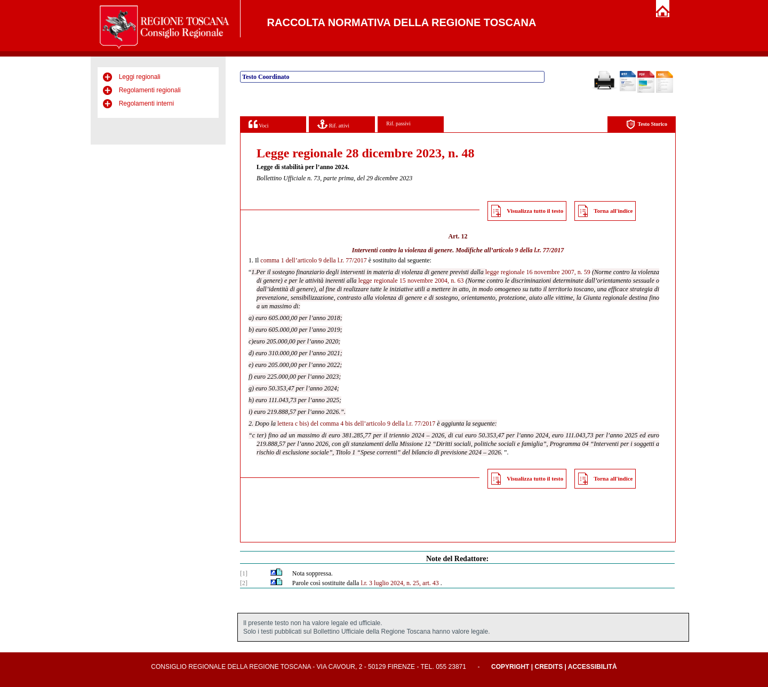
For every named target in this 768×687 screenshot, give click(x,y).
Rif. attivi (333, 124)
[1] (243, 573)
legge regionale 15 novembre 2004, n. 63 (411, 280)
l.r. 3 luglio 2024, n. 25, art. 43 (399, 583)
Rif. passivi (398, 123)
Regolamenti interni (146, 103)
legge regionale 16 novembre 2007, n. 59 (537, 272)
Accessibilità (592, 666)
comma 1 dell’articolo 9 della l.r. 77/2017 (313, 260)
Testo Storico (646, 124)
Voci (258, 124)
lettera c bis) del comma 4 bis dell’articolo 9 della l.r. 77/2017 (356, 423)
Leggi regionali (140, 77)
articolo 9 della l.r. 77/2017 (528, 250)
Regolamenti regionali (150, 90)
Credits (548, 666)
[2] (243, 583)
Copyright (510, 666)
